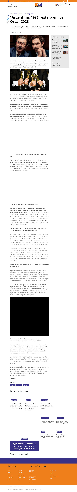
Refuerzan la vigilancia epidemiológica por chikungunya (61, 436)
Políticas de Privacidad (21, 486)
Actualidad (10, 475)
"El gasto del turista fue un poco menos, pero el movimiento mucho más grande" (16, 406)
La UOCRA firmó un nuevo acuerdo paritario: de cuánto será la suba (56, 59)
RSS (51, 478)
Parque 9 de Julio (45, 400)
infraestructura (32, 479)
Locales (25, 1)
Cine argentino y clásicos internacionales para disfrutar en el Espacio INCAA (31, 407)
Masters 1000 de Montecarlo (32, 476)
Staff (51, 473)
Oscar (12, 385)
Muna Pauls (31, 482)
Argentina (19, 385)
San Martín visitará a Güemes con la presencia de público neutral (57, 47)
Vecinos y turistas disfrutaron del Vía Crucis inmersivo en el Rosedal (47, 406)
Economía (42, 1)
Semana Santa (13, 400)
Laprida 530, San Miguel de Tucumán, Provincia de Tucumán (23, 489)
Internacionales (21, 477)
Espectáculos (21, 475)
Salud (19, 479)
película (26, 385)
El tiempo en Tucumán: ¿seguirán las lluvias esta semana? (47, 436)
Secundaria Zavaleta (31, 471)
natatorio (31, 473)
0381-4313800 (41, 489)
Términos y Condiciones (12, 486)
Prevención (59, 431)
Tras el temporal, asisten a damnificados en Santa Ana (56, 65)
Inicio (9, 470)
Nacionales (30, 1)
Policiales (36, 1)
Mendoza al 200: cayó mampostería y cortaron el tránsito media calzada (62, 422)
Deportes (48, 1)
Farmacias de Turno (54, 476)
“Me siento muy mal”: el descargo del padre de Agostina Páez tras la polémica (57, 53)
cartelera (28, 400)
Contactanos (53, 470)
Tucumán (43, 431)
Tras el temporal (24, 438)
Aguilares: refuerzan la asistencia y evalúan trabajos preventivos (57, 41)
